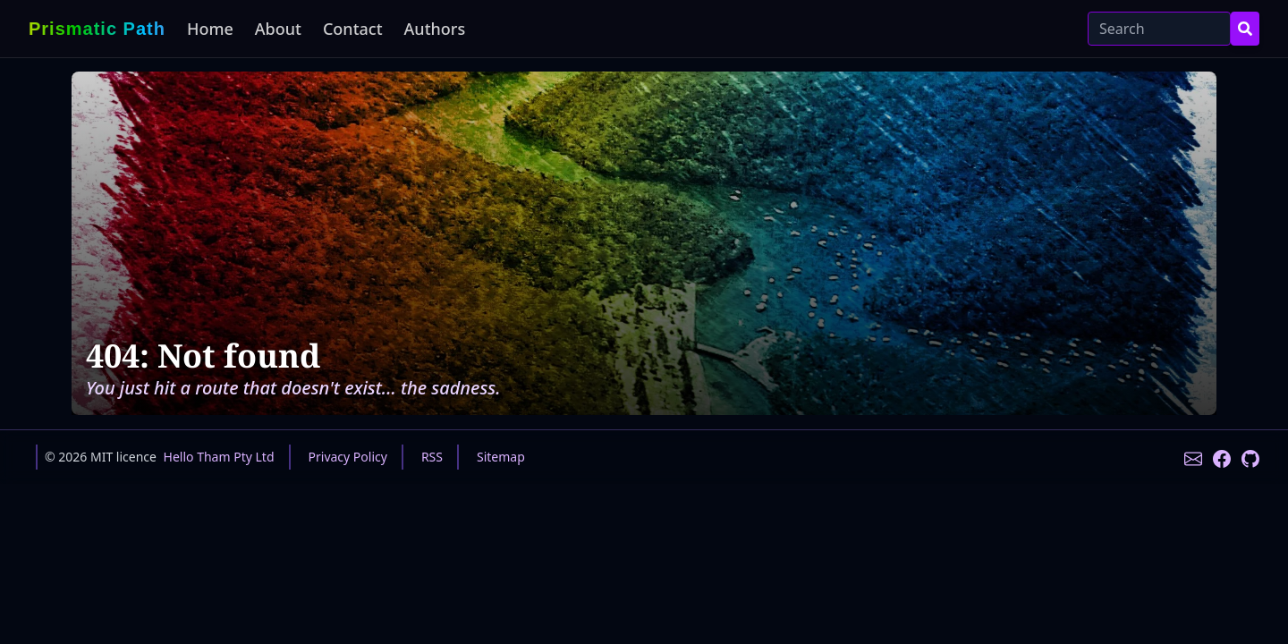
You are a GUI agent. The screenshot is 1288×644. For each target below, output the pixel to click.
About (278, 28)
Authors (435, 28)
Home (210, 28)
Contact (353, 28)
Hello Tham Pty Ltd (219, 456)
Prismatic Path (97, 28)
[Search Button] (1245, 29)
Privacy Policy (348, 456)
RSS (432, 456)
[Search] (1159, 29)
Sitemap (501, 456)
